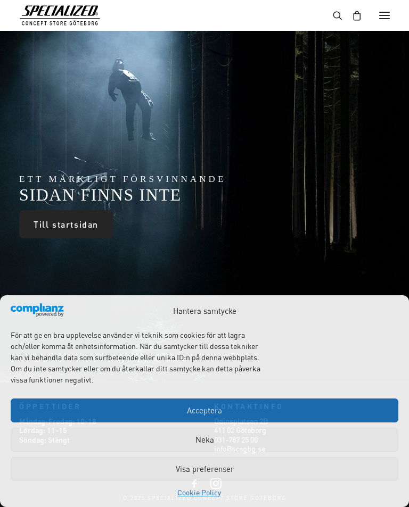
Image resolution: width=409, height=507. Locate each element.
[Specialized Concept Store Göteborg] (60, 15)
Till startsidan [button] (66, 224)
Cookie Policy (199, 492)
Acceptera (204, 410)
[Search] (332, 15)
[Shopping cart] (352, 15)
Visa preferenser (205, 468)
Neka (204, 439)
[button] (384, 15)
